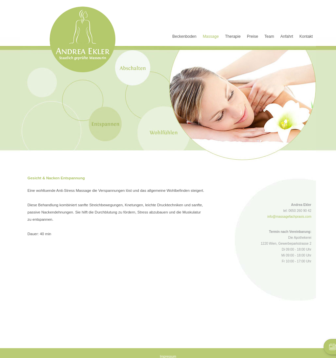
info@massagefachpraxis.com (289, 216)
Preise (252, 36)
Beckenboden (184, 36)
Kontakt (306, 36)
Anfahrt (286, 36)
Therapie (233, 36)
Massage (211, 36)
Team (269, 36)
